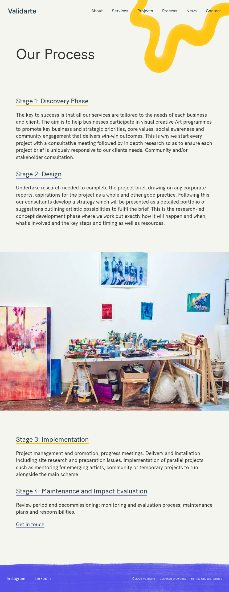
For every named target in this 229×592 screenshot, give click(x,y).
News (191, 10)
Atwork (181, 579)
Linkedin (43, 578)
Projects (145, 10)
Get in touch (30, 524)
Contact (213, 10)
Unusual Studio (211, 579)
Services (120, 10)
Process (169, 10)
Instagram (16, 578)
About (97, 10)
